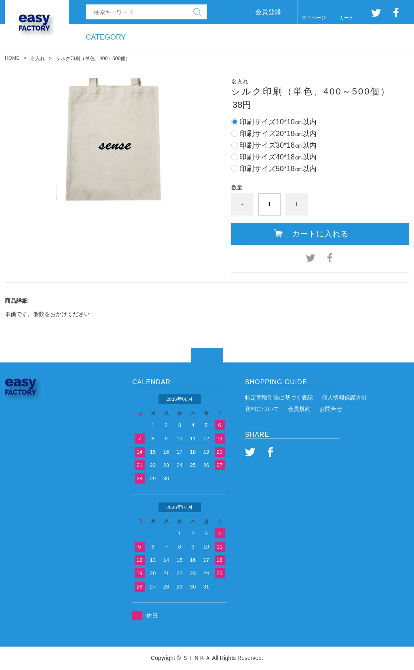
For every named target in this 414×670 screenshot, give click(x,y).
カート (346, 18)
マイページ (314, 18)
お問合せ (330, 409)
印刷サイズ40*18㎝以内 (278, 157)
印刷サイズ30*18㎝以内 (278, 145)
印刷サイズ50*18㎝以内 (278, 168)
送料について (262, 409)
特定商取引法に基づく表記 (279, 397)
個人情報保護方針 (344, 397)
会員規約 (299, 409)
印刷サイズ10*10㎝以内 (278, 122)
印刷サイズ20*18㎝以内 (278, 133)
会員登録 (268, 11)
